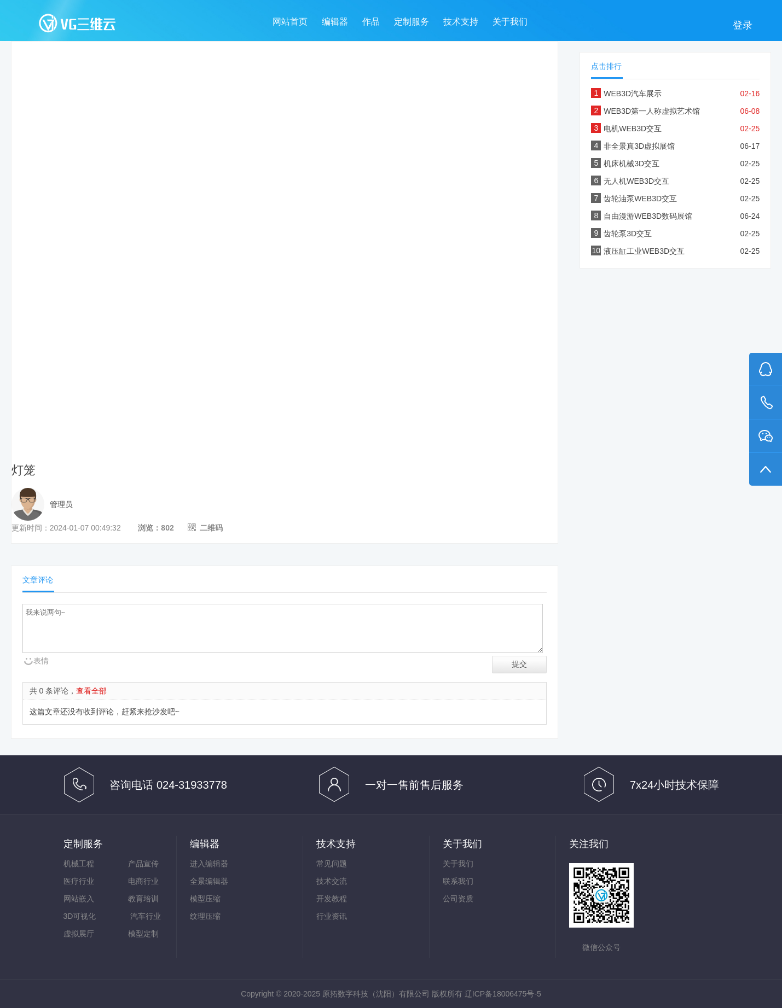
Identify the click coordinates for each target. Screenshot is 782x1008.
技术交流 (331, 881)
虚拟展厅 (78, 933)
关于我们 (510, 21)
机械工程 (78, 863)
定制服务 (411, 21)
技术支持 (460, 21)
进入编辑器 (209, 863)
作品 (371, 21)
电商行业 (143, 881)
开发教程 (331, 898)
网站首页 (290, 21)
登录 (742, 25)
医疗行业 (78, 881)
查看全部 (91, 690)
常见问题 (331, 863)
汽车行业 (145, 916)
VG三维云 (88, 25)
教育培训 (143, 898)
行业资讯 (331, 916)
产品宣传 (143, 863)
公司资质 (458, 898)
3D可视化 (79, 916)
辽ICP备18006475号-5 (503, 993)
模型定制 (143, 933)
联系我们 (458, 881)
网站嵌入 (78, 898)
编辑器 (335, 21)
